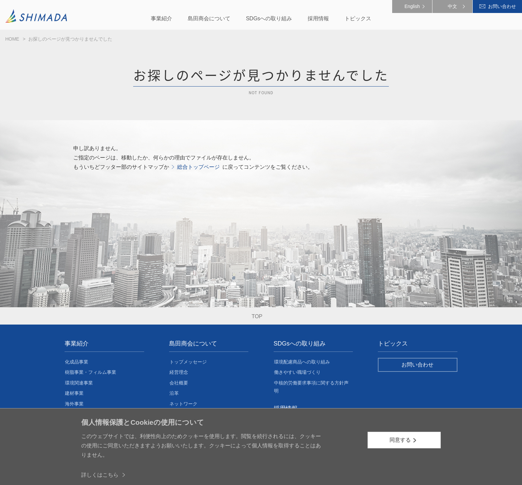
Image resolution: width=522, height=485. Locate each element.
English (412, 6)
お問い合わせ (502, 6)
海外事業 (74, 403)
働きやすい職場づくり (297, 372)
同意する (400, 440)
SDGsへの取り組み (300, 343)
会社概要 (178, 382)
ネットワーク (183, 403)
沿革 (174, 393)
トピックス (393, 343)
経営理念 (178, 372)
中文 (452, 6)
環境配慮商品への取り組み (302, 361)
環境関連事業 (79, 382)
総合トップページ (198, 167)
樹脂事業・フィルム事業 (90, 372)
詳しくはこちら (100, 475)
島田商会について (193, 343)
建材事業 (74, 393)
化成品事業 (76, 361)
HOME (12, 39)
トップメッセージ (188, 361)
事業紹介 (77, 343)
